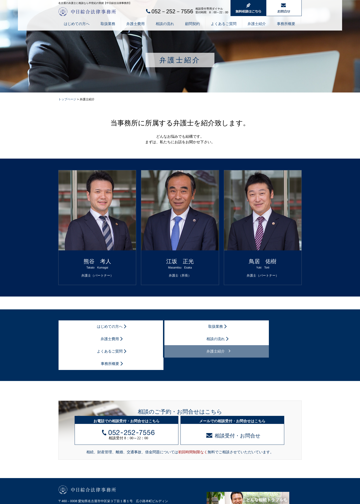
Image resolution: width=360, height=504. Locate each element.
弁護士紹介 (257, 24)
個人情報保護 (66, 499)
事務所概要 (286, 24)
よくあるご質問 (223, 24)
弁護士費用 (135, 24)
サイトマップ (90, 499)
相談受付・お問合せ (233, 398)
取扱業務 (108, 24)
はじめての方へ (77, 24)
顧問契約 (192, 24)
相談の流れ (165, 24)
